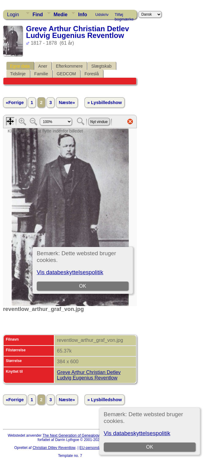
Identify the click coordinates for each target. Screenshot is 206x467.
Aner (42, 66)
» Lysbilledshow (104, 102)
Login (13, 14)
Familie (41, 73)
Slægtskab (101, 66)
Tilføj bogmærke (124, 15)
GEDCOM (66, 73)
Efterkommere (69, 66)
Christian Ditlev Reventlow (53, 448)
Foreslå (91, 73)
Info (82, 14)
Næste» (67, 102)
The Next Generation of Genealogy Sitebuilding (81, 435)
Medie (60, 14)
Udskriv (101, 14)
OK (149, 447)
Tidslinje (18, 73)
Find (37, 14)
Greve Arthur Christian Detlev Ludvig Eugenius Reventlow (89, 375)
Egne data (20, 66)
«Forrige (15, 102)
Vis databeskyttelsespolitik (137, 433)
